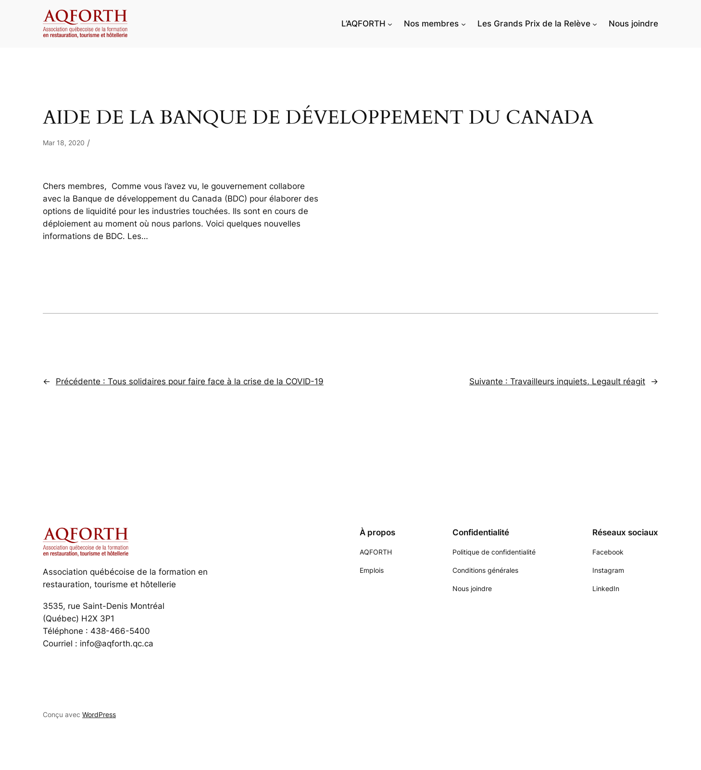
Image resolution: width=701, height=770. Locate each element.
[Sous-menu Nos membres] (463, 23)
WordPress (99, 714)
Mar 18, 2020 (64, 143)
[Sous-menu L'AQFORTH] (390, 23)
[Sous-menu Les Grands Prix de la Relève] (594, 23)
